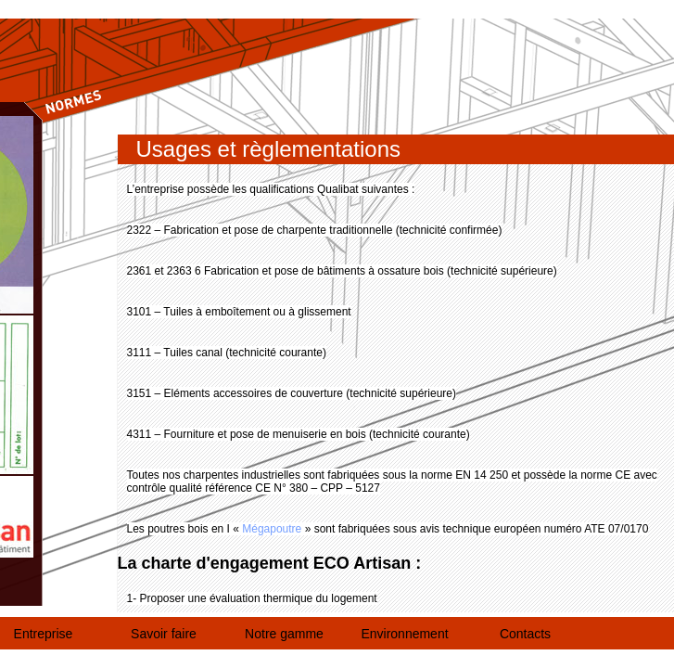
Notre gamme (284, 633)
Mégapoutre (271, 528)
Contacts (525, 633)
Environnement (404, 633)
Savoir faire (164, 633)
